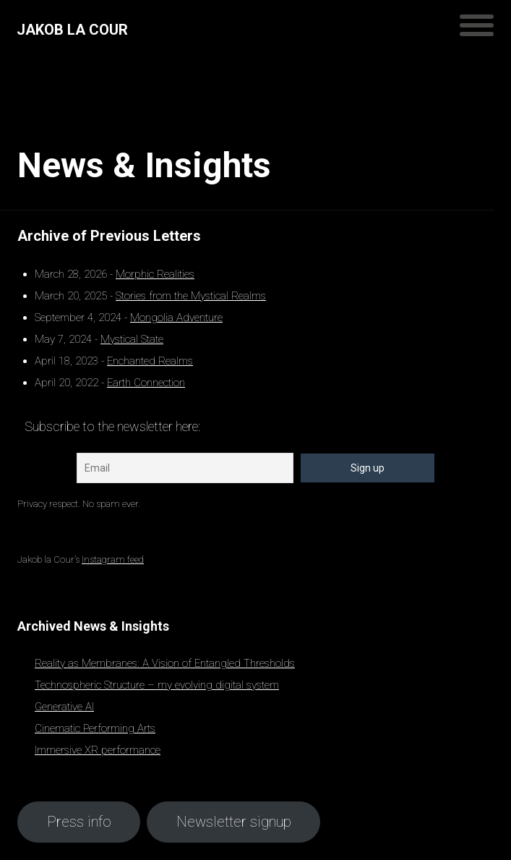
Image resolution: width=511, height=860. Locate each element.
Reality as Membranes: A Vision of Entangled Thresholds (165, 663)
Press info (79, 821)
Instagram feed (113, 559)
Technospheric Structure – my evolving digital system (157, 684)
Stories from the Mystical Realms (191, 295)
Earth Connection (146, 382)
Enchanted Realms (150, 360)
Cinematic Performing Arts (95, 728)
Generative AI (64, 706)
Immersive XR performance (97, 750)
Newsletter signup (233, 821)
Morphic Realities (155, 274)
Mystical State (131, 339)
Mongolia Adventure (176, 317)
